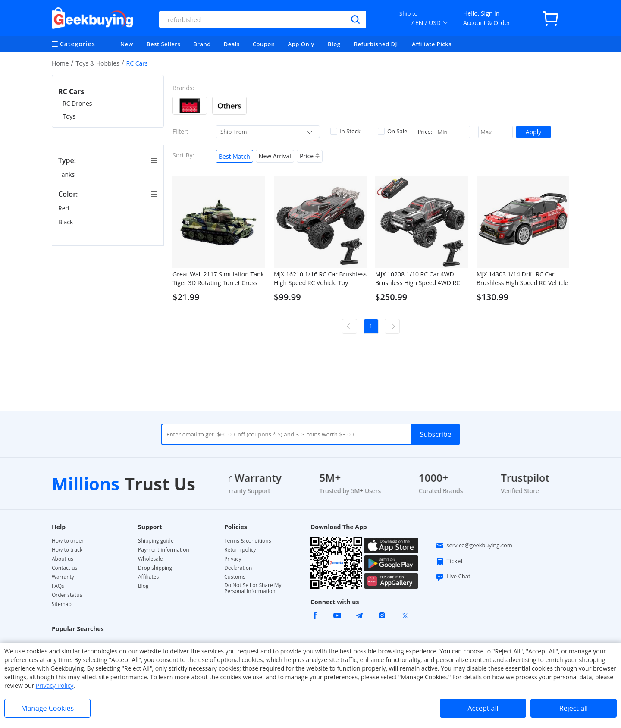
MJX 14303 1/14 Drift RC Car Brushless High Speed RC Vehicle (522, 278)
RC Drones (77, 103)
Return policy (240, 550)
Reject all (573, 708)
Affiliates (148, 577)
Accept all (482, 708)
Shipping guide (156, 541)
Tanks (67, 174)
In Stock (345, 131)
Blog (334, 44)
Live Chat (453, 576)
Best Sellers (163, 44)
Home (60, 63)
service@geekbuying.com (474, 545)
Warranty (63, 577)
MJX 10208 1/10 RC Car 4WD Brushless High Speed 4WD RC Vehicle (417, 278)
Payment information (163, 550)
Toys (69, 116)
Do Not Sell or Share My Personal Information (253, 588)
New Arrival (275, 156)
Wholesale (150, 559)
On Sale (392, 131)
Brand (202, 44)
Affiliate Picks (432, 44)
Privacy (233, 559)
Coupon (264, 44)
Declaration (238, 568)
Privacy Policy (54, 685)
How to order (68, 541)
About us (62, 559)
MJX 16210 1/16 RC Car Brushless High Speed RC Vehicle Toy (320, 278)
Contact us (64, 568)
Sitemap (62, 604)
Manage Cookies (47, 708)
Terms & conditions (247, 541)
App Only (301, 44)
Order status (67, 595)
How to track (67, 550)
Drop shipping (155, 568)
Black (66, 222)
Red (64, 208)
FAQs (58, 586)
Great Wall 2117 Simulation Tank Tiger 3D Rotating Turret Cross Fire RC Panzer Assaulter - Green (218, 278)
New (126, 44)
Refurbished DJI (376, 44)
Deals (232, 44)
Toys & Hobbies (97, 63)
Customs (234, 577)
